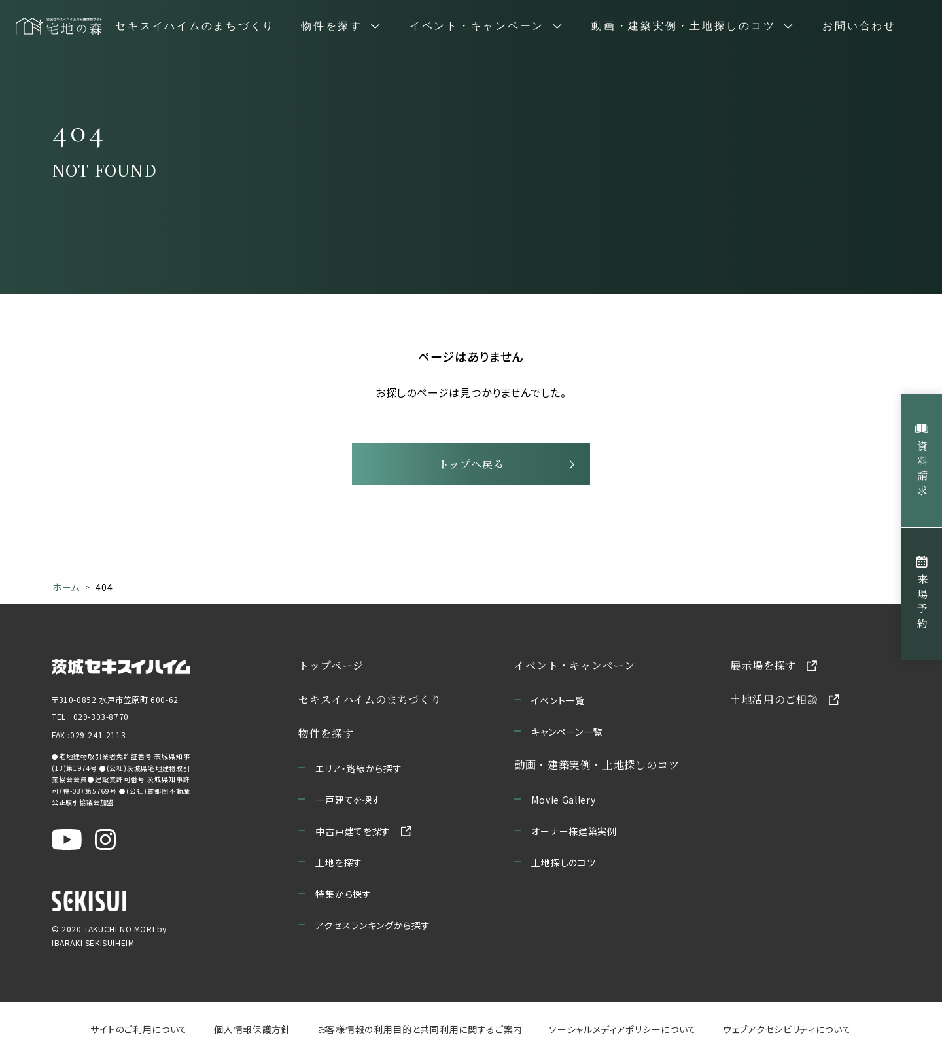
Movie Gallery (564, 799)
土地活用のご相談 (774, 699)
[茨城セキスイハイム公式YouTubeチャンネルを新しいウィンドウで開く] (67, 839)
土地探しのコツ (564, 862)
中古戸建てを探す (353, 831)
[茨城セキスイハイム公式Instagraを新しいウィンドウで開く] (105, 839)
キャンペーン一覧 (567, 731)
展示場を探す (764, 665)
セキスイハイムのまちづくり (195, 26)
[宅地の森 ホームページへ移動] (59, 26)
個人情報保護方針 (252, 1029)
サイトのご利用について (139, 1029)
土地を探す (339, 862)
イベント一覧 (558, 700)
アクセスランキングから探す (373, 925)
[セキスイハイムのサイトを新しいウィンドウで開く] (89, 901)
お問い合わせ (859, 26)
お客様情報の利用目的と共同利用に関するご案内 (420, 1029)
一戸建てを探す (348, 799)
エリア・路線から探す (359, 768)
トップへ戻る (471, 463)
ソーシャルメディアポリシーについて (623, 1029)
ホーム (66, 587)
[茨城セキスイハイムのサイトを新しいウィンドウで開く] (121, 665)
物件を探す (326, 733)
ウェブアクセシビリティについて (787, 1029)
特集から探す (344, 893)
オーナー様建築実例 (574, 831)
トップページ (331, 665)
